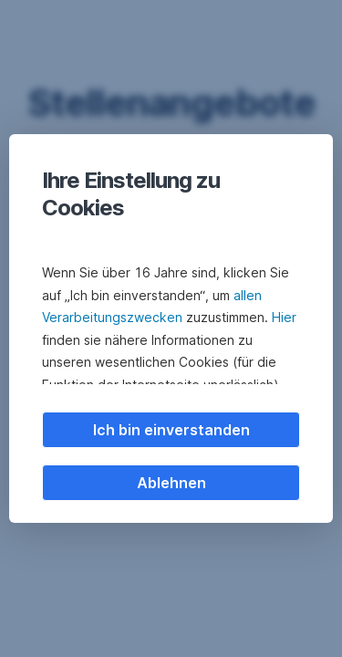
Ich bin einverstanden (171, 430)
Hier (284, 317)
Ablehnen (171, 483)
